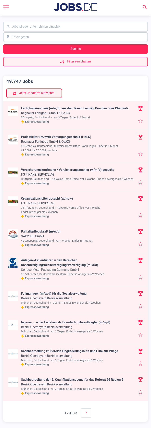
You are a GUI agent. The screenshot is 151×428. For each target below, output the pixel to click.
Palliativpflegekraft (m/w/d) (41, 231)
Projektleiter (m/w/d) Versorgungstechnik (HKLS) (56, 137)
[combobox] (75, 27)
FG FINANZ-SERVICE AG (37, 174)
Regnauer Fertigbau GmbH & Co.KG (45, 113)
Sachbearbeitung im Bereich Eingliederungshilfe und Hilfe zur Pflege (69, 351)
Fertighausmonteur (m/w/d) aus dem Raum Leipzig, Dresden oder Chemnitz (74, 108)
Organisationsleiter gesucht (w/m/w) (47, 198)
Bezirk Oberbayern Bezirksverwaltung (46, 298)
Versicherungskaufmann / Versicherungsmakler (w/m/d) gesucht (67, 170)
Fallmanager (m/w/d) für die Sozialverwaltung (54, 293)
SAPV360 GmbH (32, 236)
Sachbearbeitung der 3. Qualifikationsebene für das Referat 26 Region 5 (72, 379)
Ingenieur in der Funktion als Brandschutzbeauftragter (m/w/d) (65, 322)
